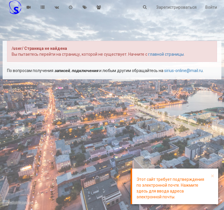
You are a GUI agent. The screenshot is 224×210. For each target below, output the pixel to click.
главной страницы (166, 54)
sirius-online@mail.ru (183, 70)
